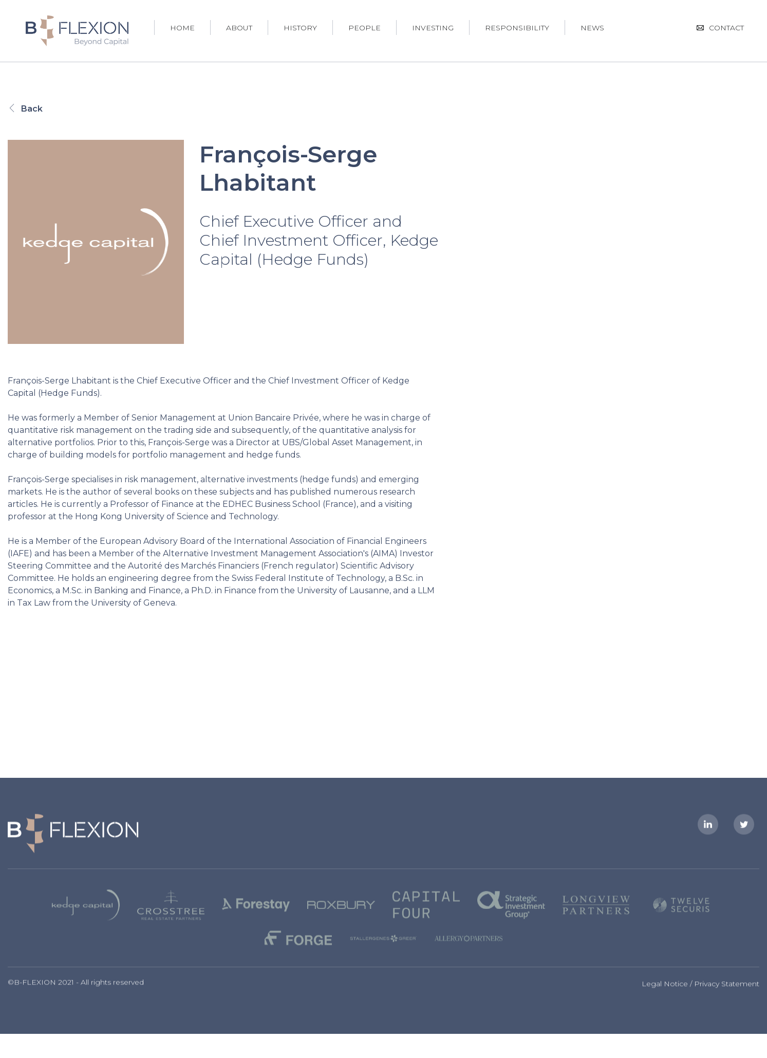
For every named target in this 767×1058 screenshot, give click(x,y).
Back (25, 109)
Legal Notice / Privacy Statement (700, 991)
